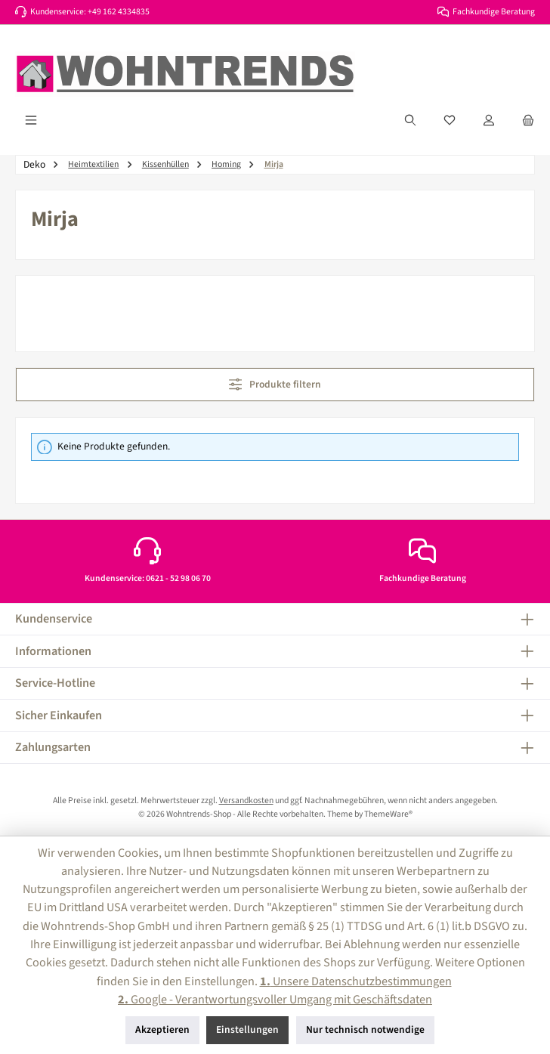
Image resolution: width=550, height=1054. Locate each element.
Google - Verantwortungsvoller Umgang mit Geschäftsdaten (275, 999)
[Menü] (31, 120)
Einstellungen (247, 1029)
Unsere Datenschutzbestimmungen (356, 981)
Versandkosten (246, 800)
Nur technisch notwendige (365, 1029)
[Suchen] (410, 120)
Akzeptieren (162, 1029)
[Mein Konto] (489, 120)
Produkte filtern (275, 384)
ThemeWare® (388, 814)
